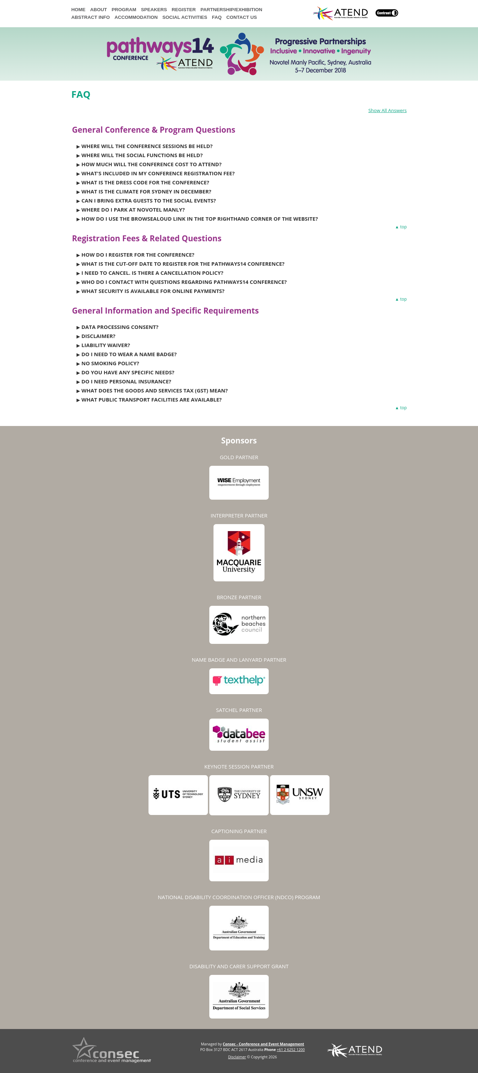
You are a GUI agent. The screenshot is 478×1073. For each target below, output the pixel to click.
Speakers (154, 9)
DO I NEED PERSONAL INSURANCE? (126, 381)
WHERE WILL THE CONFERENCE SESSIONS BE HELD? (146, 145)
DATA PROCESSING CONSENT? (119, 326)
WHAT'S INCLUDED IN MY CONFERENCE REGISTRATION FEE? (158, 173)
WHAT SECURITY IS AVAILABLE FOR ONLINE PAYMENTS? (153, 290)
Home (78, 9)
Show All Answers (387, 110)
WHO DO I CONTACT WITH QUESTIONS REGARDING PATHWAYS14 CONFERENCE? (184, 281)
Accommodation (136, 17)
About (98, 9)
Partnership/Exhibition (231, 9)
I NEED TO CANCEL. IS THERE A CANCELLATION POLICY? (152, 272)
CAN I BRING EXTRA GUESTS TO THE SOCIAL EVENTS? (148, 200)
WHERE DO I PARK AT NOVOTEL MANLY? (133, 209)
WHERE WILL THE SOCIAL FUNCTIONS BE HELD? (142, 155)
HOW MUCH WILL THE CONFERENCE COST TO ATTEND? (151, 164)
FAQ (217, 17)
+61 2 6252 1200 (291, 1049)
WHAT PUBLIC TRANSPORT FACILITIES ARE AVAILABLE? (151, 399)
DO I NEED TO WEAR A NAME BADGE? (129, 354)
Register (184, 9)
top (403, 227)
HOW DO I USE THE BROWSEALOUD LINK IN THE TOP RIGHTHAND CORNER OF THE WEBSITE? (199, 218)
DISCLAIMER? (98, 335)
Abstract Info (90, 17)
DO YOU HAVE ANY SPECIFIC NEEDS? (127, 372)
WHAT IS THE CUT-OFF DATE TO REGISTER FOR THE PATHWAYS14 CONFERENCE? (182, 263)
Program (124, 9)
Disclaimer (237, 1056)
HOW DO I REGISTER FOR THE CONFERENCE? (137, 254)
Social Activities (184, 17)
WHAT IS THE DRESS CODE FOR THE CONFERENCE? (145, 182)
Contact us (241, 17)
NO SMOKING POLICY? (110, 363)
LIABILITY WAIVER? (105, 344)
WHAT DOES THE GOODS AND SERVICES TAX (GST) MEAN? (154, 390)
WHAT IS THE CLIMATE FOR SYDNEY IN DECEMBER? (146, 191)
